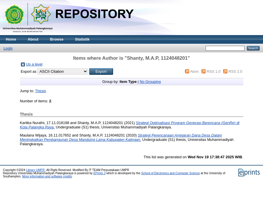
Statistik (82, 39)
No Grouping (150, 81)
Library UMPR (36, 170)
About (33, 39)
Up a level (34, 64)
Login (7, 48)
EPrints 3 (99, 173)
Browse (57, 39)
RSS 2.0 (235, 71)
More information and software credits (47, 176)
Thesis (40, 91)
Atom (194, 71)
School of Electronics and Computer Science (170, 173)
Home (11, 39)
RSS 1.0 (214, 71)
